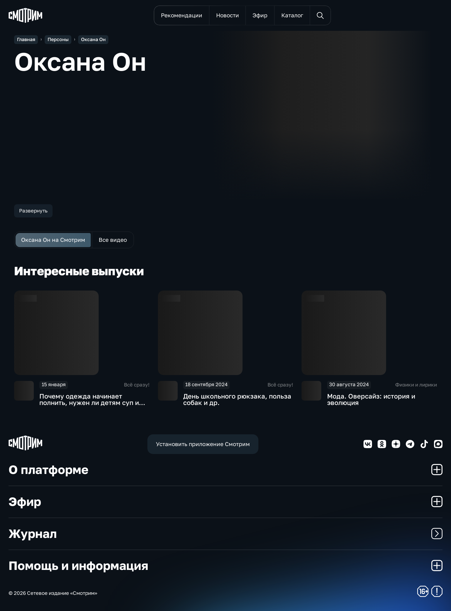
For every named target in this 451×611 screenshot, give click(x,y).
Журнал (225, 533)
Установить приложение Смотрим (203, 443)
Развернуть (33, 211)
